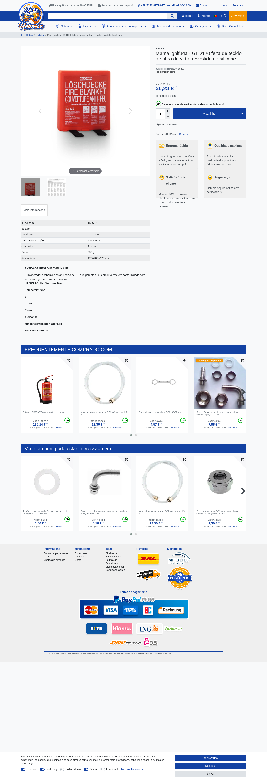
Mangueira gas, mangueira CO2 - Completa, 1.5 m (104, 413)
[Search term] (107, 16)
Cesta (78, 559)
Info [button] (222, 5)
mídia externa (73, 769)
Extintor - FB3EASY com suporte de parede (43, 412)
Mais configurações (132, 769)
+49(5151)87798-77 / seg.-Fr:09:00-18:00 (164, 5)
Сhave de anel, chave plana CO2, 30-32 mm (160, 412)
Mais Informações (34, 210)
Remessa (183, 134)
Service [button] (237, 5)
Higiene (88, 26)
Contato (202, 5)
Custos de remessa (54, 559)
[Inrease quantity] (167, 111)
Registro (79, 556)
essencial (32, 769)
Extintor (40, 35)
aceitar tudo (211, 758)
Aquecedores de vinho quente (125, 26)
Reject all (210, 765)
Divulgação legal (115, 566)
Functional (112, 769)
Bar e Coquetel (231, 26)
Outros (65, 26)
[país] (215, 16)
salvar (210, 773)
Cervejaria (201, 26)
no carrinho (222, 114)
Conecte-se (81, 553)
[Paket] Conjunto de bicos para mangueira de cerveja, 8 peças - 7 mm (218, 413)
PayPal (93, 769)
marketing (51, 769)
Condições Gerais (115, 570)
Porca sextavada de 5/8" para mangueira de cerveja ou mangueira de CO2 (217, 512)
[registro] (187, 16)
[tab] (34, 210)
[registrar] (203, 16)
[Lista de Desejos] (224, 16)
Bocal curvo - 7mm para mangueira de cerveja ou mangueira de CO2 (104, 512)
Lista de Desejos (167, 124)
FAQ (46, 556)
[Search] (172, 16)
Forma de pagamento (56, 553)
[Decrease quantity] (167, 116)
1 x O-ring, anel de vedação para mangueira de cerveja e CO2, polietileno (45, 512)
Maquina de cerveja (169, 26)
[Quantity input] (160, 113)
